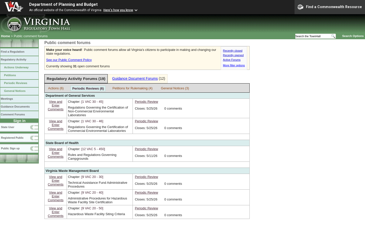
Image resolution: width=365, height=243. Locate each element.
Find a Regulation (12, 51)
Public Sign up (10, 148)
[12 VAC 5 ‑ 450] (93, 149)
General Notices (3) (175, 88)
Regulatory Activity (13, 59)
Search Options (353, 35)
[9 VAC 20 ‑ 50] (92, 208)
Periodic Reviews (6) (88, 88)
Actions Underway (16, 67)
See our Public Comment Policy (69, 60)
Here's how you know (118, 10)
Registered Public (12, 137)
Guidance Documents (15, 106)
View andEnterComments (56, 105)
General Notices (15, 90)
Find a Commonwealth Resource (330, 7)
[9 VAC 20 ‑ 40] (92, 192)
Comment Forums (13, 114)
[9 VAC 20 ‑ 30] (92, 177)
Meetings (7, 98)
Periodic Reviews (15, 83)
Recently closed (233, 50)
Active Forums (232, 59)
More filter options (234, 65)
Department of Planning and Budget (63, 4)
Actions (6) (56, 88)
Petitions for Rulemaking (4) (133, 88)
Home (5, 36)
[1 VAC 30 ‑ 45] (92, 102)
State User (7, 127)
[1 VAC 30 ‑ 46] (92, 121)
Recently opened (233, 55)
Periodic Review (146, 102)
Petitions (10, 75)
